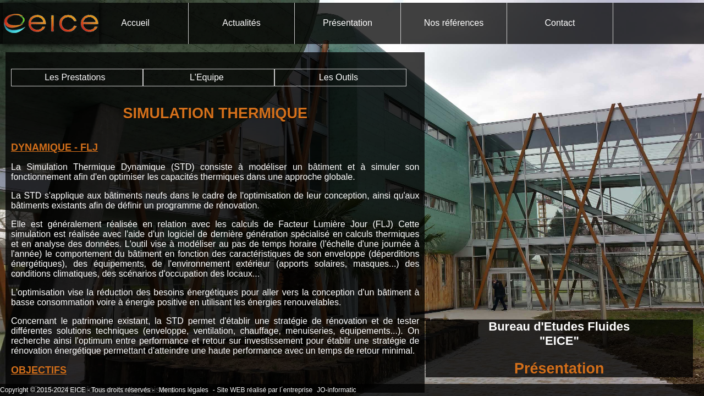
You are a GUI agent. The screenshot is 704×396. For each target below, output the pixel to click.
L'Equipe (207, 77)
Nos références (454, 23)
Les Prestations (75, 77)
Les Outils (338, 77)
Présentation (347, 23)
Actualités (241, 23)
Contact (559, 23)
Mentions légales (183, 390)
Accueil (135, 23)
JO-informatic (336, 390)
